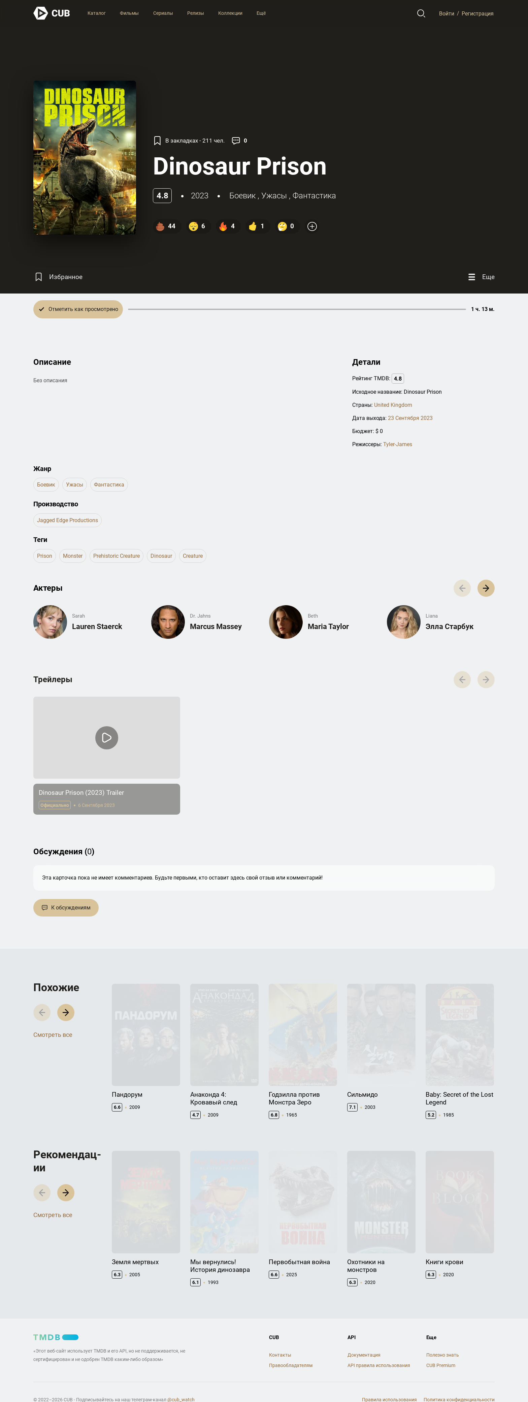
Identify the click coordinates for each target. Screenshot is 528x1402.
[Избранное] (57, 277)
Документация (364, 1337)
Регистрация (478, 13)
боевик (242, 195)
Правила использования (389, 1382)
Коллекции (230, 13)
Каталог (97, 13)
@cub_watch (181, 1382)
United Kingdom (393, 405)
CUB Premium (440, 1348)
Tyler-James (397, 444)
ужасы (274, 195)
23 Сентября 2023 (410, 418)
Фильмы (129, 13)
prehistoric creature (116, 556)
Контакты (280, 1337)
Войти (446, 13)
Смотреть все (52, 1029)
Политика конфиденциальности (459, 1382)
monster (72, 556)
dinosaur (161, 556)
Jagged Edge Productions (67, 520)
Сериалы (163, 13)
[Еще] (480, 277)
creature (193, 556)
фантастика (314, 195)
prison (44, 556)
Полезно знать (442, 1337)
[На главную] (51, 13)
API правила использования (379, 1348)
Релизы (195, 13)
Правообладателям (290, 1348)
